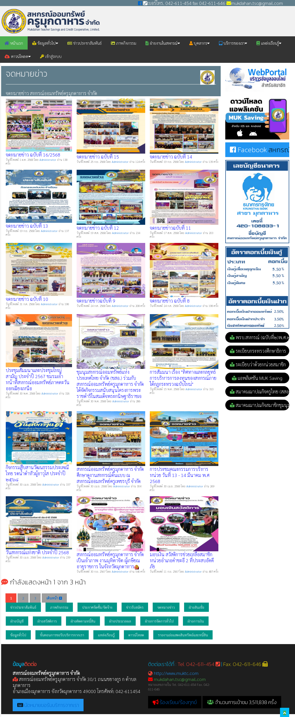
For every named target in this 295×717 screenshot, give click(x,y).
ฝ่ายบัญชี (17, 621)
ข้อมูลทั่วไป (45, 43)
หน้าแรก (14, 43)
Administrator (48, 159)
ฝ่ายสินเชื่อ (196, 607)
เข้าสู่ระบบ (51, 56)
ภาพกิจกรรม (123, 43)
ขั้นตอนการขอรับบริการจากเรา (62, 635)
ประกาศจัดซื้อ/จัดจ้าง (97, 607)
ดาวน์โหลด (18, 56)
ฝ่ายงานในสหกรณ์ (162, 43)
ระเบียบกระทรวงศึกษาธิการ (258, 351)
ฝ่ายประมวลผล (120, 621)
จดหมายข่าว (166, 607)
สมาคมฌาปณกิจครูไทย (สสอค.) (259, 391)
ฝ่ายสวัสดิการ (47, 621)
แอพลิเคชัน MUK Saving (257, 378)
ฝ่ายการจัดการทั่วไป (159, 621)
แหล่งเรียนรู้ (268, 43)
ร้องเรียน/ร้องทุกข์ (178, 702)
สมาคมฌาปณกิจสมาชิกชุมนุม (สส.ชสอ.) (259, 405)
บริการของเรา (233, 43)
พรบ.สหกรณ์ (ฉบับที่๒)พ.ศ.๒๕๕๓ (259, 337)
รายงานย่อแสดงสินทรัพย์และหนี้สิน (183, 635)
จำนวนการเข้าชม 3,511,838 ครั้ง (242, 702)
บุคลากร (199, 43)
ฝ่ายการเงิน (196, 621)
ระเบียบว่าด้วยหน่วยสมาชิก (258, 364)
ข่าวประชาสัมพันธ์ (84, 43)
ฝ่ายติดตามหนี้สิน (83, 621)
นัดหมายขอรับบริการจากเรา (51, 705)
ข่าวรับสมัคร (134, 607)
